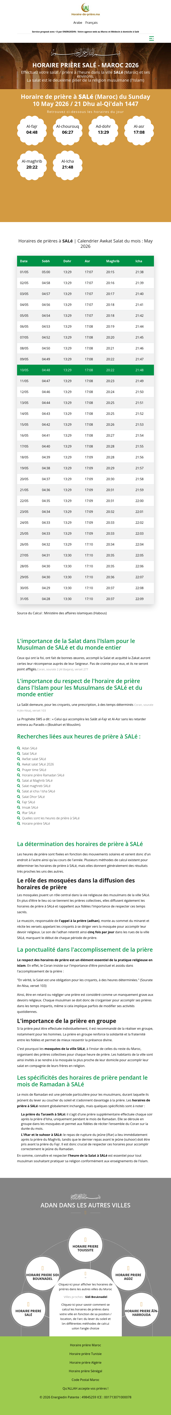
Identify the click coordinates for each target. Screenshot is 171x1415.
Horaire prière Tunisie (85, 1354)
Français (91, 22)
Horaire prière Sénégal (85, 1371)
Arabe (77, 22)
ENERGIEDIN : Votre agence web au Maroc (85, 31)
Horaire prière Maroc (85, 1345)
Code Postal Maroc (85, 1380)
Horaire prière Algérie (86, 1362)
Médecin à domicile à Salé (125, 31)
